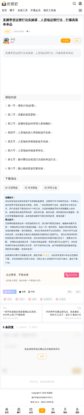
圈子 (12, 10)
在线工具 (23, 10)
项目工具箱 (49, 10)
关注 (65, 41)
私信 (77, 41)
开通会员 (35, 10)
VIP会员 (45, 255)
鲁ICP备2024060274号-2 (42, 397)
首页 (4, 10)
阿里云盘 (52, 187)
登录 (42, 356)
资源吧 (49, 393)
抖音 (7, 31)
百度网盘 (13, 187)
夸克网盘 (32, 187)
